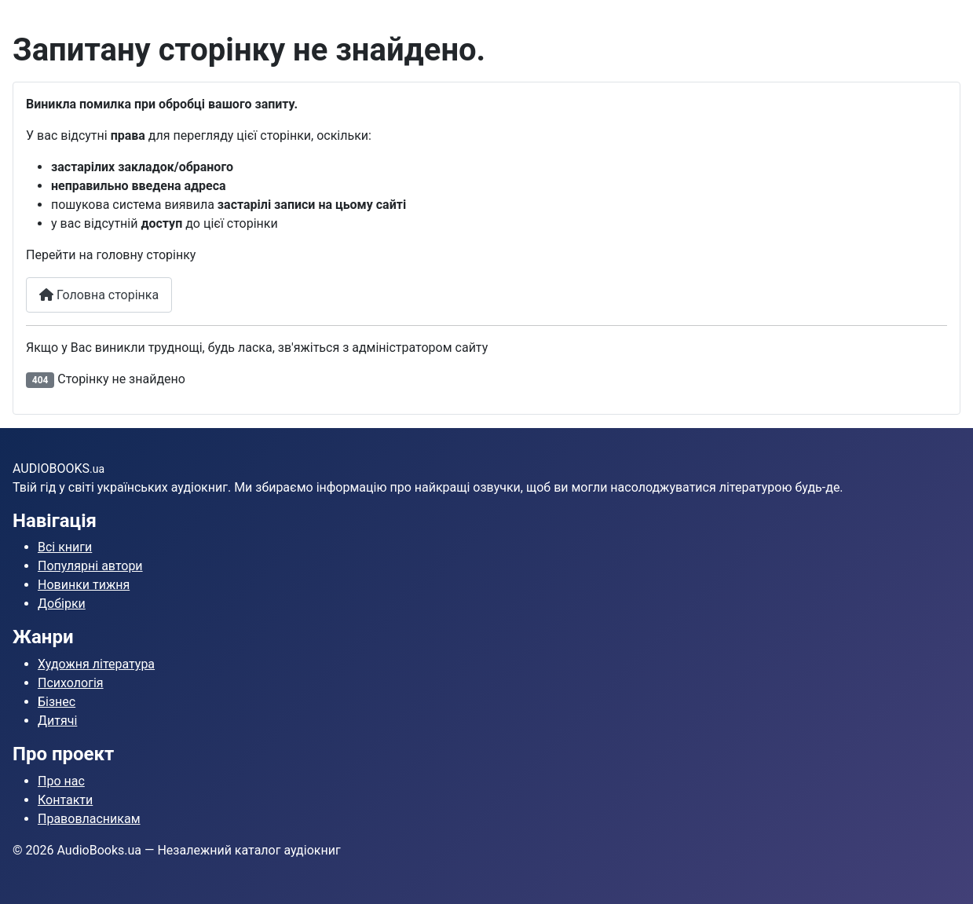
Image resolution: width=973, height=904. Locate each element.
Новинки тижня (84, 584)
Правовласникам (89, 818)
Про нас (61, 781)
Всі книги (65, 547)
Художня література (96, 664)
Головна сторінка (99, 294)
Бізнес (56, 701)
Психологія (71, 682)
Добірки (62, 603)
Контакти (65, 799)
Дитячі (57, 720)
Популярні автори (90, 565)
